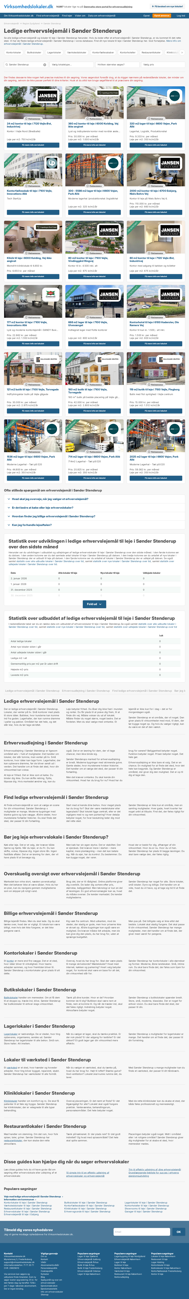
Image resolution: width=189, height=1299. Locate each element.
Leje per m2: (14, 139)
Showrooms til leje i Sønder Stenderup (146, 1208)
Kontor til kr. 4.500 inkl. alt (82, 265)
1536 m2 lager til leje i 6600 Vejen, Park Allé (31, 458)
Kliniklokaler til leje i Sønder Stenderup (85, 1208)
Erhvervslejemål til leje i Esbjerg (21, 1214)
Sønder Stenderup (52, 24)
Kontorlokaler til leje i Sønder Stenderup (26, 1202)
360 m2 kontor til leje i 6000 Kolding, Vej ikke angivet (93, 125)
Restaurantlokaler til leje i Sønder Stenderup (28, 1208)
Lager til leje (120, 1262)
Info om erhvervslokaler (52, 1291)
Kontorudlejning (121, 1277)
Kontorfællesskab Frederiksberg (166, 1271)
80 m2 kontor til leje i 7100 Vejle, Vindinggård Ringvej (88, 259)
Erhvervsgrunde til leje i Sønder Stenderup (87, 1211)
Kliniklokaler (10, 1100)
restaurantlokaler (13, 1140)
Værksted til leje (122, 1271)
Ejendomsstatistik (49, 1289)
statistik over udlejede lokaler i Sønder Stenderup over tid (145, 626)
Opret (146, 15)
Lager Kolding (157, 1262)
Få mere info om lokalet (33, 145)
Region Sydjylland (31, 23)
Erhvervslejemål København (127, 1259)
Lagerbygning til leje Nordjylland (129, 1256)
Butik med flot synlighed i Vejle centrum (151, 394)
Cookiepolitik (47, 1271)
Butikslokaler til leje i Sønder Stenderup (85, 1202)
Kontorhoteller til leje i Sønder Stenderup (147, 1205)
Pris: (71, 136)
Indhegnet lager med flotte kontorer (87, 330)
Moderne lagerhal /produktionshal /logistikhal (93, 198)
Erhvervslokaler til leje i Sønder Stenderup (27, 1211)
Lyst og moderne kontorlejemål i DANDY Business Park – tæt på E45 (44, 330)
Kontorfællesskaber (103, 52)
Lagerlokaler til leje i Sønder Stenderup (146, 1202)
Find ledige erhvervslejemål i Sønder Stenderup (142, 690)
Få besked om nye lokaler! (169, 6)
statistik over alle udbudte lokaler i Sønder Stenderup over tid (50, 561)
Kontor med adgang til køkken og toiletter (152, 265)
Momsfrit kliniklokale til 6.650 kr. (25, 265)
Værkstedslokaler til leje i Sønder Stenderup (28, 1205)
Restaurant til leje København (128, 1274)
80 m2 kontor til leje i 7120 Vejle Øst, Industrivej (152, 259)
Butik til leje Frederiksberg (90, 1268)
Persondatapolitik (49, 1268)
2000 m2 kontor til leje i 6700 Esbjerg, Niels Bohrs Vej (153, 192)
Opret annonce (161, 15)
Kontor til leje (157, 1274)
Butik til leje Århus (86, 1265)
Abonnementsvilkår (50, 1265)
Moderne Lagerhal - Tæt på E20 (24, 464)
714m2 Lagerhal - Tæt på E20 (84, 461)
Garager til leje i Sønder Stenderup (144, 1211)
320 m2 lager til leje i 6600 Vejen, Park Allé (153, 125)
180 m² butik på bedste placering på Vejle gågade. (96, 397)
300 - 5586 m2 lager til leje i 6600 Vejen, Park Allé (93, 192)
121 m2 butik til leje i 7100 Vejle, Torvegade (33, 389)
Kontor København (123, 1268)
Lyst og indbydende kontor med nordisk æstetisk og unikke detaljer (105, 131)
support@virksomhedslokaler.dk (19, 1262)
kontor (10, 960)
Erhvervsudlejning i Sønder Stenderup (86, 690)
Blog (43, 1277)
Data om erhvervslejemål (102, 15)
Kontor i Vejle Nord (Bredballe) (23, 131)
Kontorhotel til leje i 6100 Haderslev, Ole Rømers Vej (154, 324)
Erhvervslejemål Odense (89, 1271)
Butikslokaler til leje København (166, 1268)
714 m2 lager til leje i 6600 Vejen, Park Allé (94, 456)
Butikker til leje (121, 1265)
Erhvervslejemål (11, 23)
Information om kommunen (19, 1199)
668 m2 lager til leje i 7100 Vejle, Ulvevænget (87, 324)
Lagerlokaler (54, 52)
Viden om (80, 15)
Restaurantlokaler (151, 52)
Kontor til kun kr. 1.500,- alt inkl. (147, 330)
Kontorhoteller (127, 52)
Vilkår (43, 1262)
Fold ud (92, 604)
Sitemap (45, 1294)
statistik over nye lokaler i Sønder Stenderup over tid (122, 561)
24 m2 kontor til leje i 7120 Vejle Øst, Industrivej (29, 125)
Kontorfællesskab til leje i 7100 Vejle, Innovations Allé (29, 192)
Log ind (181, 15)
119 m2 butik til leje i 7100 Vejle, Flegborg (155, 389)
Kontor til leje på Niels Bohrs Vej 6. (148, 198)
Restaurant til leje (159, 1259)
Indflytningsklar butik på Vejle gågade (27, 394)
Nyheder (45, 1274)
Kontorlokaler (13, 52)
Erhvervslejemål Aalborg (89, 1259)
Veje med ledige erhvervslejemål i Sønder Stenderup (32, 1196)
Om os (44, 1256)
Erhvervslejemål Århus (88, 1262)
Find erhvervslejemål (47, 15)
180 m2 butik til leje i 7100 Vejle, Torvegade (87, 391)
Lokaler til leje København (163, 1256)
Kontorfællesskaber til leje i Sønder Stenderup (89, 1205)
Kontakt (44, 1259)
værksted (12, 1067)
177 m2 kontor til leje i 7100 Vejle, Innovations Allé (27, 324)
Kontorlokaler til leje (160, 1265)
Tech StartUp (14, 198)
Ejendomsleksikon (49, 1286)
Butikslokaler (34, 52)
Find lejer (67, 15)
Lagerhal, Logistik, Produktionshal (148, 131)
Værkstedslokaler (76, 52)
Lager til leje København (89, 1274)
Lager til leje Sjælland (88, 1256)
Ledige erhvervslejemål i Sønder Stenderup (32, 690)
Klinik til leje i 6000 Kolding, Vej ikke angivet (29, 259)
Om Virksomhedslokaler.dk (19, 15)
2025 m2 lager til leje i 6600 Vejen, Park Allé (154, 458)
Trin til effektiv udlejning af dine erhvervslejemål (155, 1169)
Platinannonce (34, 119)
